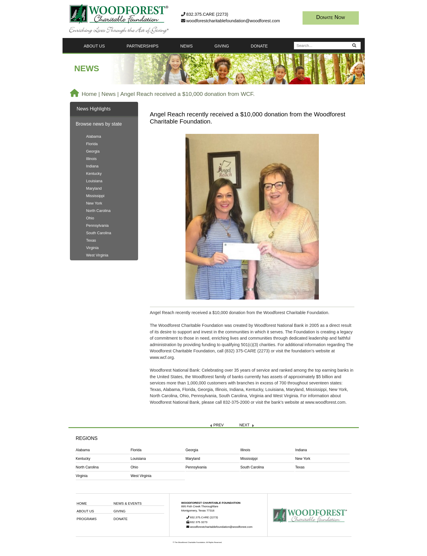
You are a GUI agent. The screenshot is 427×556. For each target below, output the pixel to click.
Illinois (91, 158)
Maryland (94, 188)
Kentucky (94, 173)
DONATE (259, 46)
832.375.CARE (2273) (207, 14)
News (108, 94)
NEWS (186, 46)
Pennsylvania (97, 225)
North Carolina (98, 210)
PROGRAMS (87, 519)
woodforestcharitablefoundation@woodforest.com (233, 20)
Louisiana (94, 181)
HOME (82, 503)
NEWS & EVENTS (127, 503)
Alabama (93, 136)
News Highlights (94, 108)
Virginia (92, 247)
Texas (91, 240)
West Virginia (97, 255)
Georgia (93, 151)
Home (89, 94)
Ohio (90, 218)
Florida (92, 144)
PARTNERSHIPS (143, 46)
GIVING (222, 46)
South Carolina (98, 233)
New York (94, 203)
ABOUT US (94, 46)
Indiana (92, 166)
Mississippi (95, 196)
